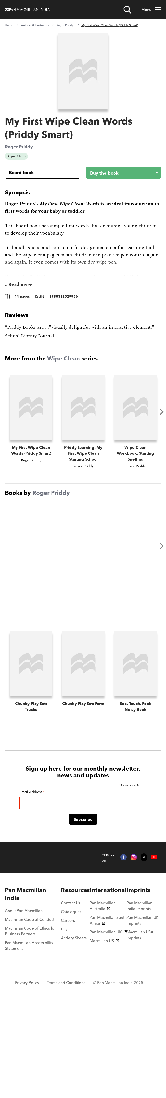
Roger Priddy (65, 25)
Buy (64, 1023)
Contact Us (70, 996)
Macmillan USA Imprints (140, 1028)
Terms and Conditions (66, 1076)
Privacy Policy (27, 1076)
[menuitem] (33, 988)
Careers (68, 1014)
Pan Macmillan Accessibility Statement (29, 1039)
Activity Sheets (74, 1031)
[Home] (27, 9)
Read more (20, 284)
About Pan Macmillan (24, 1004)
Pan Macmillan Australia (102, 999)
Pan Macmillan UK (108, 1025)
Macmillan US (104, 1034)
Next (162, 411)
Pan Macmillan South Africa (108, 1014)
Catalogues (71, 1005)
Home (9, 25)
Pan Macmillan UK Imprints (143, 1014)
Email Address (31, 886)
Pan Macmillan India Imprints (139, 999)
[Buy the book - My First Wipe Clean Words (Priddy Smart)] (119, 172)
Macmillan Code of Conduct (29, 1013)
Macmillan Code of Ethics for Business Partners (30, 1025)
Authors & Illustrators (35, 25)
